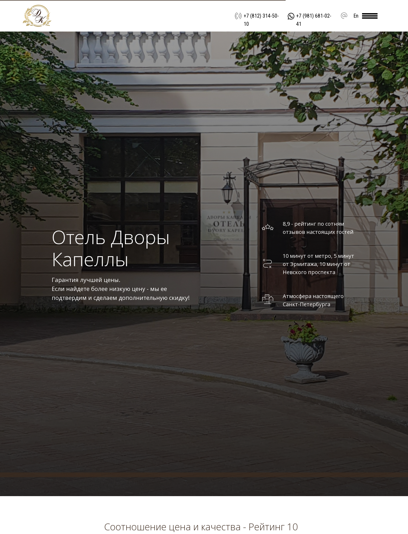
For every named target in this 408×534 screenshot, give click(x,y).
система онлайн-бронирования (73, 474)
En (355, 16)
